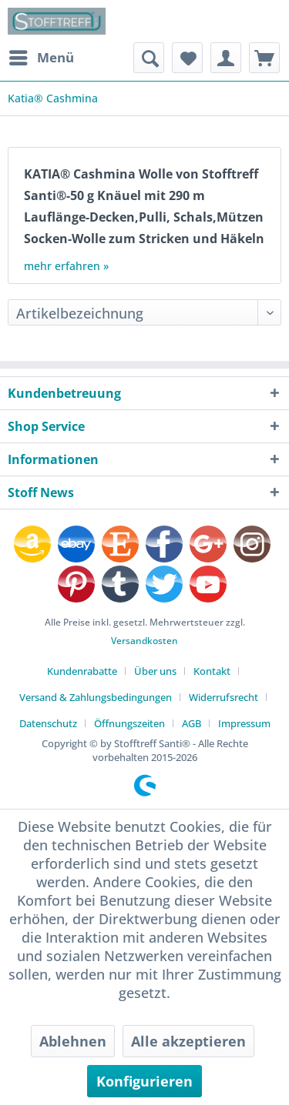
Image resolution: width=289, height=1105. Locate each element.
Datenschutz (48, 723)
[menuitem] (41, 57)
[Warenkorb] (264, 57)
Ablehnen (72, 1041)
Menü (41, 55)
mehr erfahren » (66, 266)
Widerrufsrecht (223, 697)
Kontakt (211, 671)
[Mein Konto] (225, 57)
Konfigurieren (144, 1081)
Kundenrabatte (82, 671)
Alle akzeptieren (188, 1041)
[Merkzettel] (187, 57)
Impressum (244, 723)
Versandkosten (144, 640)
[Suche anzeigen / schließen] (148, 57)
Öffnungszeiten (129, 723)
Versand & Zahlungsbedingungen (95, 697)
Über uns (155, 671)
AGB (191, 723)
